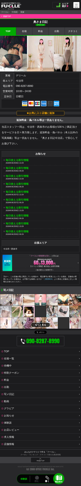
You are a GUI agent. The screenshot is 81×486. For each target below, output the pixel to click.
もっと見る (40, 325)
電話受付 (59, 482)
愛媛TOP (7, 16)
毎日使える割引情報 (17, 160)
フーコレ (5, 12)
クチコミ (73, 31)
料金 (40, 31)
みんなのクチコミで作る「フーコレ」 (40, 452)
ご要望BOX (48, 279)
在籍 (24, 31)
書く (47, 481)
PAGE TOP (40, 461)
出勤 (56, 31)
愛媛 (22, 12)
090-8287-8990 (24, 86)
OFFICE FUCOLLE (43, 469)
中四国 (14, 12)
